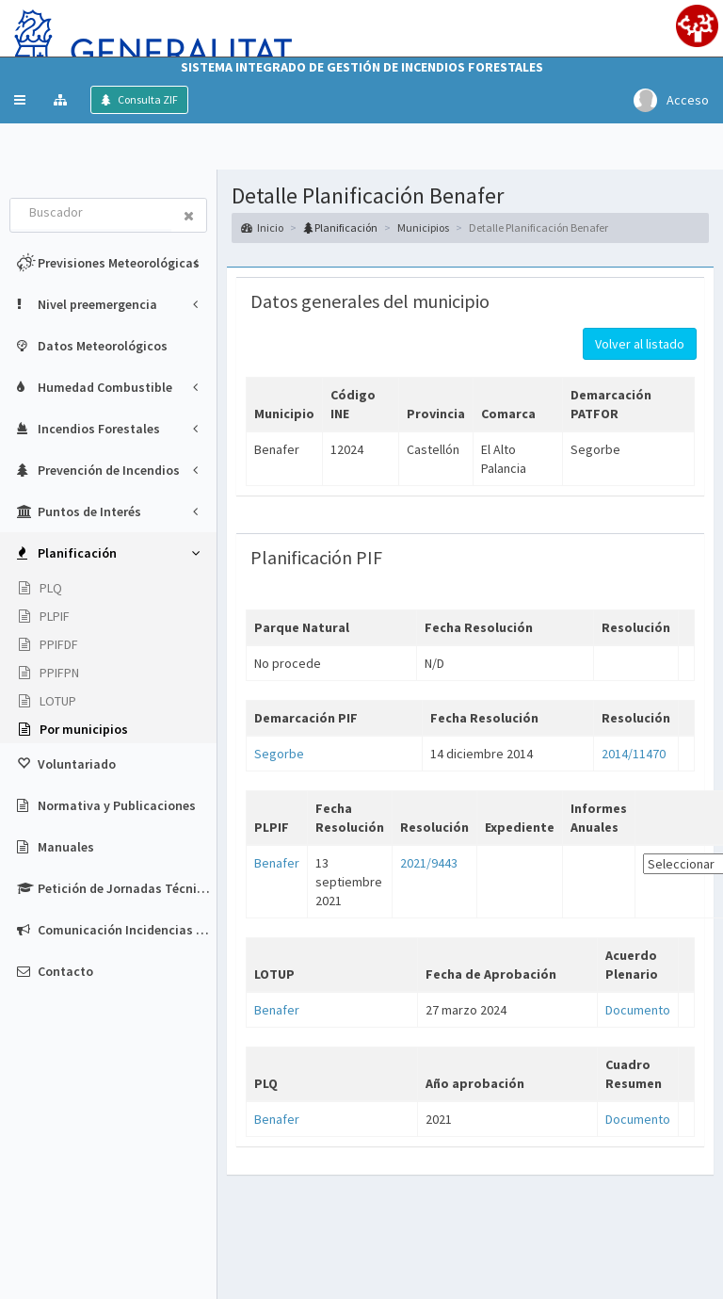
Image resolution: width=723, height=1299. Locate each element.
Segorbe (279, 753)
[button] (20, 99)
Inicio (262, 227)
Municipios (423, 227)
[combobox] (91, 214)
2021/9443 (429, 862)
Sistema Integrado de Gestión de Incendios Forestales (362, 66)
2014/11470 (634, 753)
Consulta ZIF (147, 99)
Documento (637, 1009)
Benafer (276, 862)
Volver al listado (639, 343)
